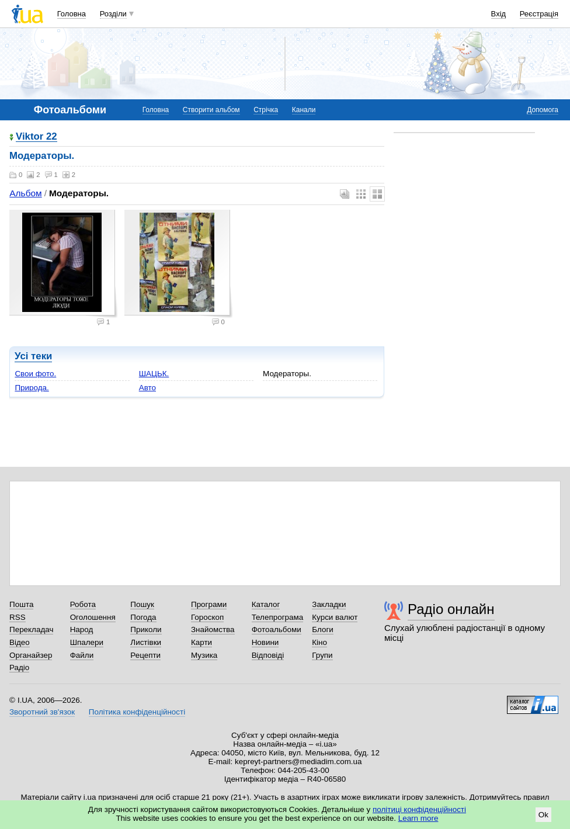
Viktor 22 (36, 137)
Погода (143, 617)
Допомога (542, 110)
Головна (71, 13)
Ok (543, 814)
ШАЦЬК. (154, 373)
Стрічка (265, 110)
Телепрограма (278, 617)
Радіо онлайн (451, 609)
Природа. (31, 387)
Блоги (322, 629)
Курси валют (334, 617)
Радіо (19, 667)
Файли (82, 655)
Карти (201, 642)
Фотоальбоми (276, 629)
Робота (83, 604)
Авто (147, 387)
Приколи (145, 629)
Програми (209, 604)
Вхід (498, 13)
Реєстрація (539, 13)
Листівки (145, 642)
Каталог (266, 604)
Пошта (21, 604)
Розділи (113, 13)
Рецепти (145, 655)
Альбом (25, 193)
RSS (17, 617)
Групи (322, 655)
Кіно (319, 642)
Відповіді (268, 655)
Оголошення (93, 617)
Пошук (142, 604)
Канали (304, 110)
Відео (19, 642)
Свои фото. (35, 373)
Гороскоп (207, 617)
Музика (204, 655)
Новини (265, 642)
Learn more (418, 818)
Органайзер (30, 655)
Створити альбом (211, 110)
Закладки (329, 604)
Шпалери (86, 642)
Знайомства (213, 629)
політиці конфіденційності (419, 809)
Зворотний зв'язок (42, 711)
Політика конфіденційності (137, 711)
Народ (81, 629)
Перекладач (31, 629)
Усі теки (33, 356)
